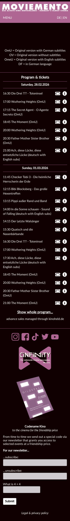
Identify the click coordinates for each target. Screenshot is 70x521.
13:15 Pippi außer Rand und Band (25, 201)
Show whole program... (35, 312)
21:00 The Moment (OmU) (20, 303)
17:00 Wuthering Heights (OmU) (24, 101)
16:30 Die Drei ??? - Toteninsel (23, 93)
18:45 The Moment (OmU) (20, 122)
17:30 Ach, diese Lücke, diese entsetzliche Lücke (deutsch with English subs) (24, 263)
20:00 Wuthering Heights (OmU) (24, 130)
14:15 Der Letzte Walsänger (21, 221)
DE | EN (62, 17)
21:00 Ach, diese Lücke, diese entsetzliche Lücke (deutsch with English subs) (24, 155)
